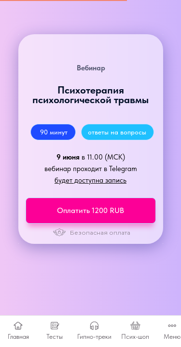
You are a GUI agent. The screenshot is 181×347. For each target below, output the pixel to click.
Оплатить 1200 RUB (90, 210)
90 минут (54, 132)
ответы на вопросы (117, 132)
